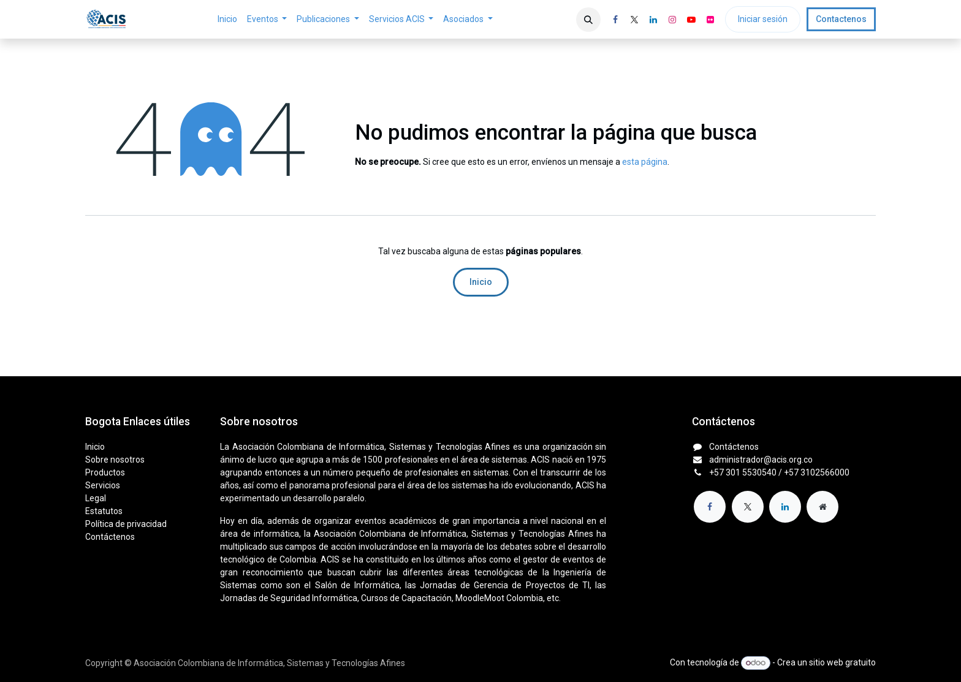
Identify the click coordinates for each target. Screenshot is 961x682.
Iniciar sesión (763, 19)
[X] (634, 19)
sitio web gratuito (842, 662)
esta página (644, 162)
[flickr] (710, 19)
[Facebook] (615, 19)
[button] (588, 19)
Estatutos (104, 511)
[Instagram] (672, 19)
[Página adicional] (822, 507)
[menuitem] (227, 19)
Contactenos (841, 19)
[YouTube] (691, 19)
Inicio (480, 282)
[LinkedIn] (653, 19)
